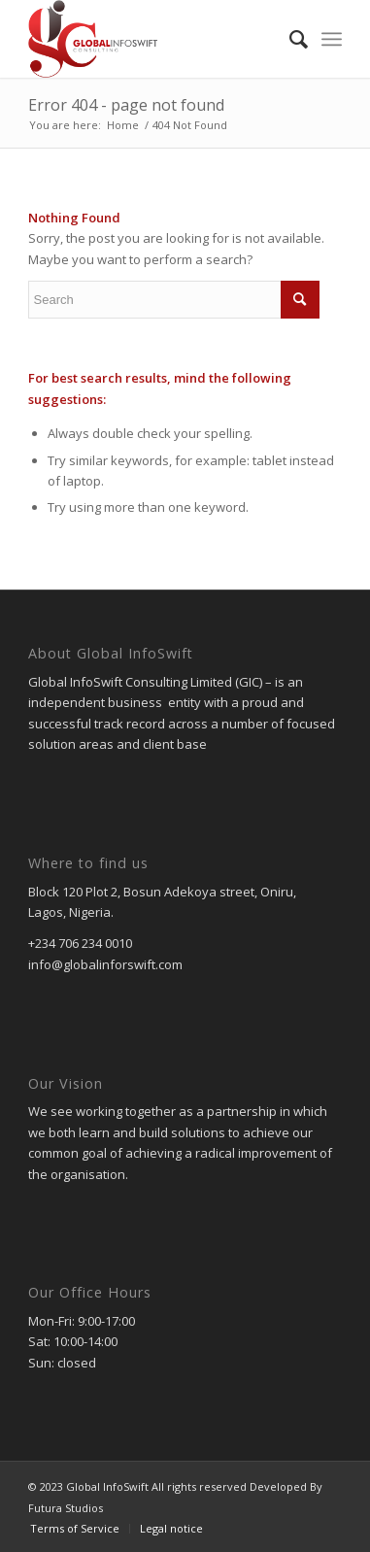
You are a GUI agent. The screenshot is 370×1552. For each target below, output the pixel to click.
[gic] (154, 39)
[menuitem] (289, 39)
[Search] (289, 39)
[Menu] (331, 39)
